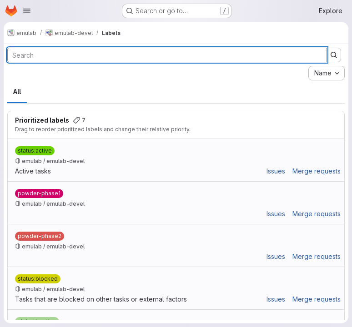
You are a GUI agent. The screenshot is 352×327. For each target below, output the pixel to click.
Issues (276, 171)
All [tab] (17, 91)
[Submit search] (334, 55)
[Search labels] (167, 55)
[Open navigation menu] (27, 11)
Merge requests (316, 171)
